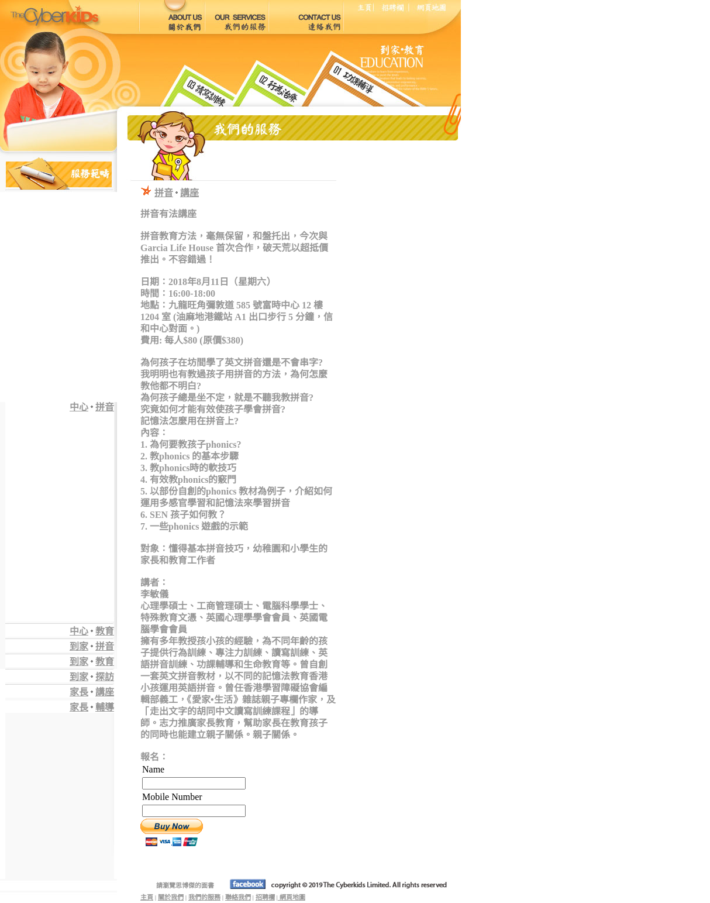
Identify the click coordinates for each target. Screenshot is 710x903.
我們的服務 (204, 897)
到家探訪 (92, 677)
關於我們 (171, 897)
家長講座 (92, 692)
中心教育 (92, 631)
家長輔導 (92, 707)
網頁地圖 (291, 897)
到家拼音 (92, 646)
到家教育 (92, 662)
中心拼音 (92, 407)
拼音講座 (176, 193)
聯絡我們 (238, 897)
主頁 (146, 897)
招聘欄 (265, 897)
